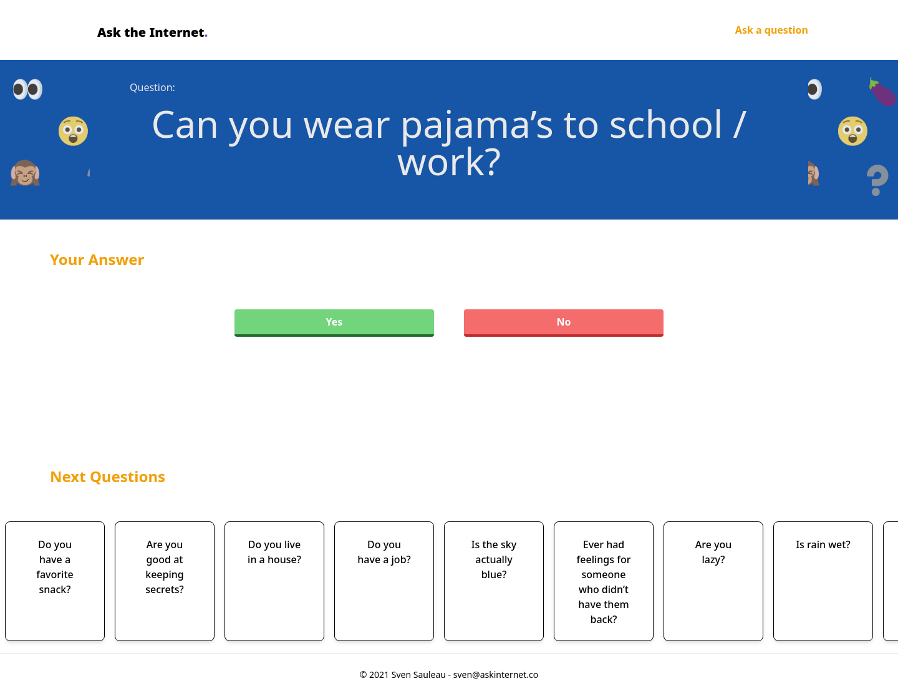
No (563, 322)
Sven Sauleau (420, 674)
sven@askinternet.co (496, 674)
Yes (334, 322)
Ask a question (771, 30)
